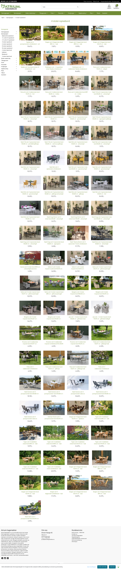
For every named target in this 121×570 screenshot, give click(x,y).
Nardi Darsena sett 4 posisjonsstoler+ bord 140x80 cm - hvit (54, 393)
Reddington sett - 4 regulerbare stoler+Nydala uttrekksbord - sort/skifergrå (54, 69)
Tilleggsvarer (43, 13)
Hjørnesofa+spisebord (7, 36)
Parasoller (61, 13)
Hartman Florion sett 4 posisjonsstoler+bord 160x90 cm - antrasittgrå (54, 418)
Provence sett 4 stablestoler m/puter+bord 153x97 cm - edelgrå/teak (30, 343)
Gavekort (104, 13)
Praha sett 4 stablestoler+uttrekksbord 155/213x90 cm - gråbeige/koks (30, 368)
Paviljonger (71, 13)
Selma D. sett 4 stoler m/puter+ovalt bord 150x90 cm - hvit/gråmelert (54, 268)
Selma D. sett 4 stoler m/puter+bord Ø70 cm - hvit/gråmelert (78, 268)
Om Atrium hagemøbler (77, 535)
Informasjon (74, 541)
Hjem (3, 17)
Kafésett (4, 52)
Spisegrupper (17, 13)
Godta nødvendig (102, 566)
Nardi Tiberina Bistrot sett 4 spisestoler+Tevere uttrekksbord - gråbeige (77, 243)
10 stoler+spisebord (7, 48)
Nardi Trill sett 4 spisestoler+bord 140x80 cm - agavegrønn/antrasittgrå (54, 119)
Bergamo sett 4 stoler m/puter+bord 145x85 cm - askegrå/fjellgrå (54, 318)
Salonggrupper (5, 13)
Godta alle (112, 566)
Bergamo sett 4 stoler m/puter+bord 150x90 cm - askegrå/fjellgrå (101, 293)
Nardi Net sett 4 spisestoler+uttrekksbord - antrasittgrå (54, 169)
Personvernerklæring (77, 540)
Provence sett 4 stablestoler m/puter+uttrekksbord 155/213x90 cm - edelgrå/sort (54, 343)
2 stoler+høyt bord (7, 50)
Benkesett (4, 54)
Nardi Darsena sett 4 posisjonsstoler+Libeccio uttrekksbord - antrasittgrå (30, 418)
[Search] (60, 7)
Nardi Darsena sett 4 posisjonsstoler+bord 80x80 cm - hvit (30, 393)
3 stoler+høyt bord (7, 56)
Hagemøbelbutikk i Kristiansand (110, 1)
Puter (52, 13)
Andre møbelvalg (30, 13)
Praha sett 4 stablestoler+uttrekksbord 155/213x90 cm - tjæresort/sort (101, 368)
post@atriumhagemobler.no (47, 539)
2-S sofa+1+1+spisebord (8, 40)
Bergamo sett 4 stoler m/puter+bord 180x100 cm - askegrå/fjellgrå (77, 293)
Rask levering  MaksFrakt (91, 1)
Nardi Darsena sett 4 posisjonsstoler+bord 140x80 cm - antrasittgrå (101, 393)
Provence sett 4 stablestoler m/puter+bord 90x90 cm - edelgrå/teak (78, 343)
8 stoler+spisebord (7, 46)
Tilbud (98, 13)
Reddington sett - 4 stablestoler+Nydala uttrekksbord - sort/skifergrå (78, 69)
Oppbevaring (82, 13)
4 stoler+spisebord (19, 17)
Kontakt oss (74, 534)
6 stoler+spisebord (7, 44)
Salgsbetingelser (76, 537)
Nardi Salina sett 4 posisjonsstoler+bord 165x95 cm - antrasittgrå (30, 518)
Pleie (91, 13)
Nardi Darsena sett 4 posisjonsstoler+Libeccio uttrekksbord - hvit (78, 393)
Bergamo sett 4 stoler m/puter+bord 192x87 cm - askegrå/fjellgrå (30, 318)
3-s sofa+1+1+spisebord (8, 38)
